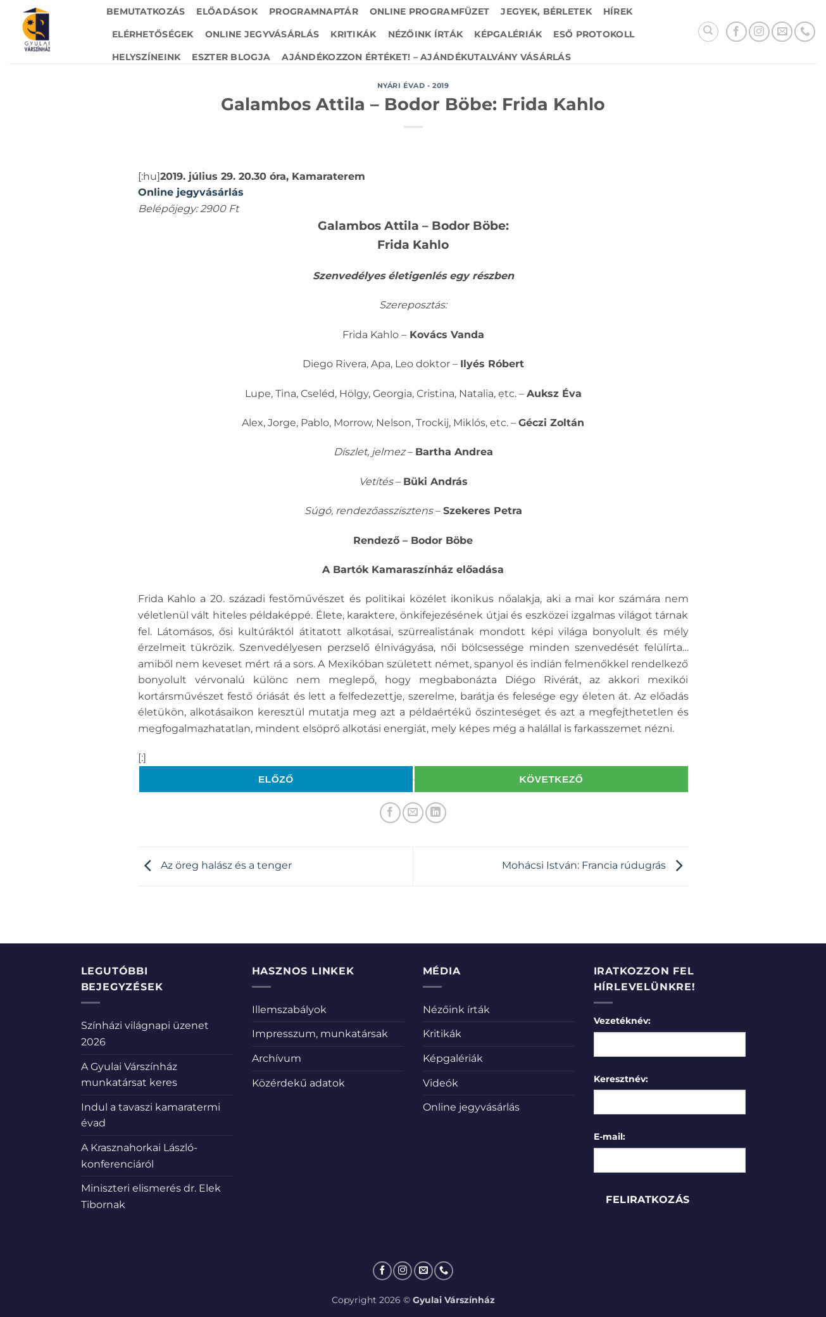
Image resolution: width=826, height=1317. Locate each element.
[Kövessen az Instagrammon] (759, 32)
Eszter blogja (231, 57)
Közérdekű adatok (298, 1083)
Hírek (617, 11)
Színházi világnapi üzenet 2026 (145, 1033)
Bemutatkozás (145, 11)
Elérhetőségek (153, 34)
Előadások (227, 11)
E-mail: (609, 1136)
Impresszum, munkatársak (320, 1034)
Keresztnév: (621, 1079)
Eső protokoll (593, 34)
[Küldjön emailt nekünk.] (782, 32)
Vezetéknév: (622, 1020)
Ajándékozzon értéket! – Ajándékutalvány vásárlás (426, 57)
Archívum (276, 1058)
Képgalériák (508, 34)
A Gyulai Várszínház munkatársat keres (129, 1075)
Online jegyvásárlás (262, 34)
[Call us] (804, 32)
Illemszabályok (289, 1010)
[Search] (708, 32)
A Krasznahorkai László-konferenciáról (139, 1156)
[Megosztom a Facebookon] (390, 812)
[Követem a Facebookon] (736, 32)
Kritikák (353, 34)
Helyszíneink (146, 57)
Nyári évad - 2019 (413, 85)
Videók (440, 1083)
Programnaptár (313, 11)
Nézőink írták (425, 34)
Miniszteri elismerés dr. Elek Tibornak (151, 1196)
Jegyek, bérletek (546, 11)
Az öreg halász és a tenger (215, 866)
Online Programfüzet (429, 11)
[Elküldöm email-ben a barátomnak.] (413, 812)
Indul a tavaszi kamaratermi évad (150, 1115)
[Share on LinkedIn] (435, 812)
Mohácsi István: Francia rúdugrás (595, 866)
